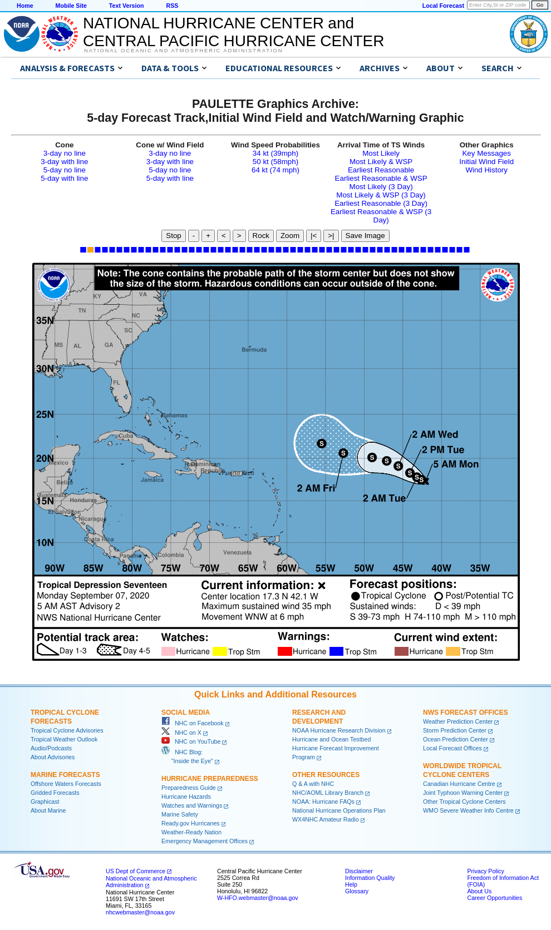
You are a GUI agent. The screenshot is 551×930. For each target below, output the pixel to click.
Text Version (126, 5)
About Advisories (53, 757)
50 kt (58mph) (275, 161)
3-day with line (64, 161)
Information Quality (370, 877)
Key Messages (486, 153)
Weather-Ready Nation (191, 832)
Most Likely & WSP (381, 161)
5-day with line (64, 178)
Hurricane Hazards (186, 796)
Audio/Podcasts (51, 748)
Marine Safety (179, 814)
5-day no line (64, 170)
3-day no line (64, 153)
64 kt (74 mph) (275, 170)
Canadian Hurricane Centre (459, 783)
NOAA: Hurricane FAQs (323, 801)
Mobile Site (71, 5)
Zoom (290, 235)
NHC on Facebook (192, 723)
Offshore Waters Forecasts (66, 783)
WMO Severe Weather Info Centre (468, 810)
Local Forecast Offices (452, 748)
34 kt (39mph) (275, 153)
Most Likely (381, 153)
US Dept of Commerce (135, 871)
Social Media (185, 712)
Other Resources (326, 775)
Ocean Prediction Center (455, 739)
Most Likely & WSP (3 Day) (380, 195)
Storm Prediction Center (454, 730)
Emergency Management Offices (204, 841)
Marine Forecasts (65, 775)
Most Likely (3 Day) (381, 186)
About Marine (48, 810)
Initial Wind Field (486, 161)
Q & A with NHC (313, 783)
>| (331, 235)
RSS (172, 5)
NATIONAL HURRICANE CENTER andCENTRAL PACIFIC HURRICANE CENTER (233, 32)
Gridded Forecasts (55, 792)
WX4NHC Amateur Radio (325, 819)
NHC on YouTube (190, 741)
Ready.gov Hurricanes (190, 823)
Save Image (365, 235)
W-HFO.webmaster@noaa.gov (257, 897)
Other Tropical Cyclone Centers (464, 801)
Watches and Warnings (191, 805)
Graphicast (45, 801)
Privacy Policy (485, 871)
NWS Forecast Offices (465, 712)
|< (314, 235)
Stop (173, 235)
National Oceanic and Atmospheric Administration (183, 50)
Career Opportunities (494, 897)
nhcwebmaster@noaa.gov (140, 912)
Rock (261, 235)
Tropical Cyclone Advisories (67, 730)
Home (25, 5)
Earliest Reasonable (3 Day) (380, 203)
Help (351, 884)
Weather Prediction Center (458, 721)
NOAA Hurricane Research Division (339, 730)
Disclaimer (359, 871)
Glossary (356, 891)
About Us (479, 891)
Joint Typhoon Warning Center (463, 792)
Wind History (486, 170)
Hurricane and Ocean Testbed (331, 739)
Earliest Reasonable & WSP (381, 178)
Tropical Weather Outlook (64, 739)
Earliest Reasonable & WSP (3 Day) (381, 215)
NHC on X (181, 732)
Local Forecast (443, 5)
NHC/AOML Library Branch (327, 792)
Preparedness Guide (188, 787)
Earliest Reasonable (381, 170)
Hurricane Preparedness (209, 779)
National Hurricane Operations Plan (339, 810)
